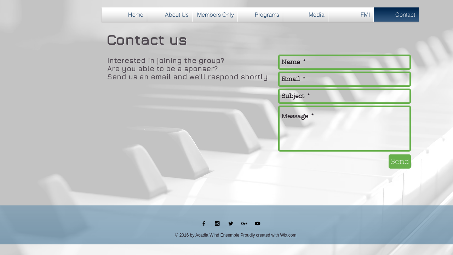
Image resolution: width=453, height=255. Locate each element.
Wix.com (288, 235)
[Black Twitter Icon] (231, 223)
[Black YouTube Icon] (257, 223)
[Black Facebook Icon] (204, 223)
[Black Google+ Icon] (244, 223)
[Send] (400, 161)
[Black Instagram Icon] (217, 223)
